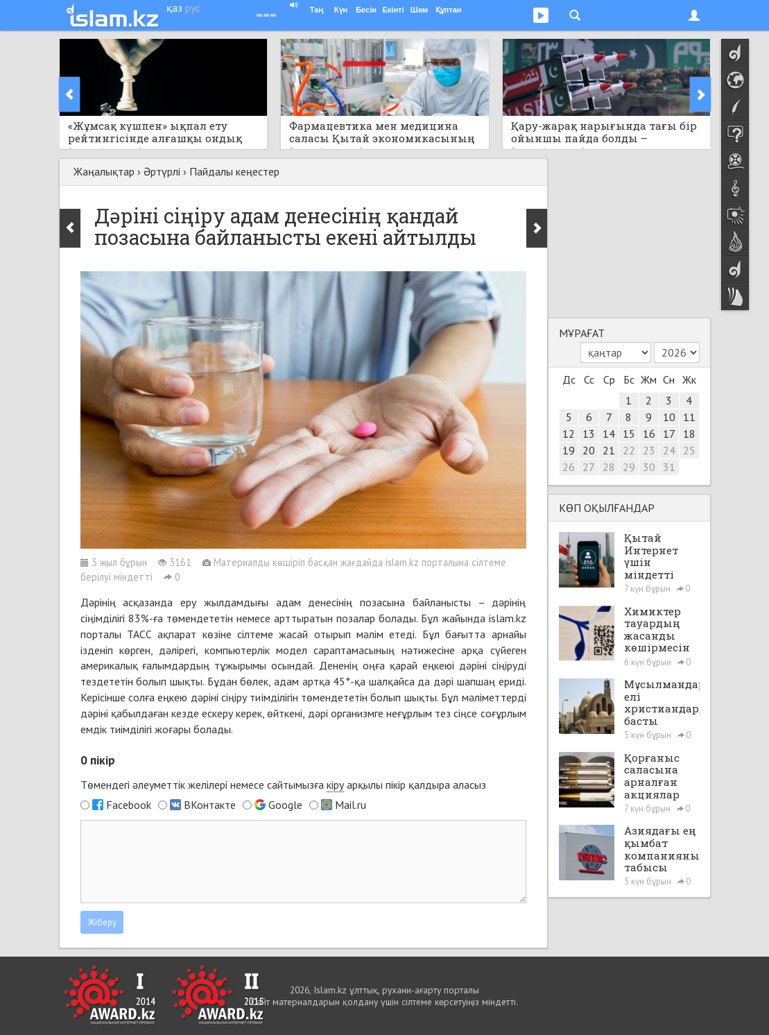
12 (568, 433)
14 (609, 433)
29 (629, 467)
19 (568, 450)
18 (689, 433)
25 (689, 450)
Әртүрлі (162, 171)
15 (629, 433)
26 (568, 467)
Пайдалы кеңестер (234, 171)
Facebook (128, 804)
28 (609, 467)
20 (588, 450)
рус (192, 8)
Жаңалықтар (104, 171)
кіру (335, 785)
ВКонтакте (210, 804)
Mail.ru (350, 804)
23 (649, 450)
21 (609, 450)
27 (588, 467)
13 (588, 433)
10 (669, 417)
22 (629, 450)
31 (669, 467)
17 (669, 433)
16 (649, 433)
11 (689, 417)
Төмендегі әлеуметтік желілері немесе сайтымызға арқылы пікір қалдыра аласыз (283, 785)
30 (649, 467)
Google (285, 804)
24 (669, 450)
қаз (174, 8)
